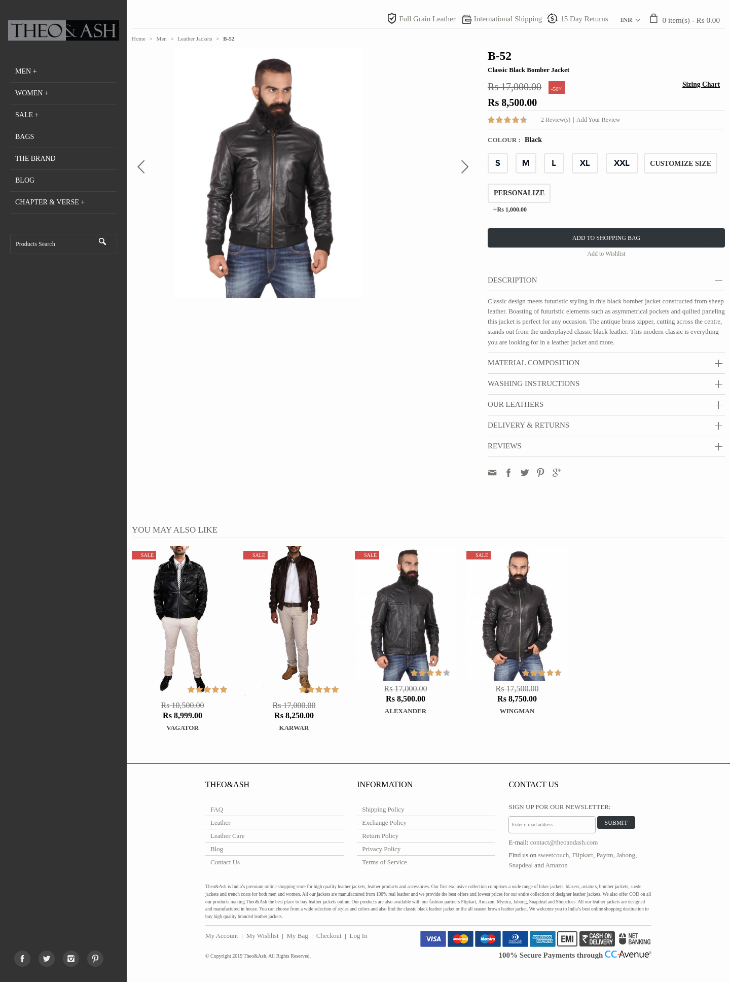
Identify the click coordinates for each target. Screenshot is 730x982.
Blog (216, 849)
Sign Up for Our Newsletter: (559, 807)
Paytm (604, 855)
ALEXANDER (405, 711)
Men (162, 39)
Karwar (294, 727)
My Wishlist (262, 935)
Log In (359, 935)
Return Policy (380, 835)
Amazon (556, 865)
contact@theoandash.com (564, 842)
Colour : (505, 140)
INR (626, 19)
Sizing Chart (701, 84)
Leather (220, 822)
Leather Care (227, 835)
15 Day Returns (584, 19)
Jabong (625, 855)
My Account (221, 935)
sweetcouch (553, 855)
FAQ (216, 809)
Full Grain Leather (427, 19)
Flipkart (582, 855)
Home (138, 39)
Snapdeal (520, 865)
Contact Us (225, 862)
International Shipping (508, 19)
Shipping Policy (383, 809)
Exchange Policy (384, 822)
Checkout (329, 935)
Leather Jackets (195, 39)
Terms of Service (384, 862)
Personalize (519, 193)
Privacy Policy (381, 849)
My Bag (297, 935)
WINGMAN (517, 711)
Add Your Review (598, 119)
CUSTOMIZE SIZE (680, 163)
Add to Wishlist (606, 253)
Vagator (182, 727)
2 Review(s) (555, 119)
